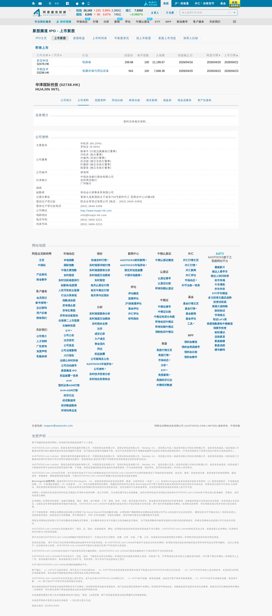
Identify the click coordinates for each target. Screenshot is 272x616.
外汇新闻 (191, 270)
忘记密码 (41, 307)
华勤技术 (43, 69)
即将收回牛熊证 (164, 321)
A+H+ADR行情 (69, 390)
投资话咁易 (219, 301)
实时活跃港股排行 (68, 280)
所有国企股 (68, 305)
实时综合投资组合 (99, 379)
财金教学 (41, 279)
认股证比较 (164, 283)
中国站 (42, 265)
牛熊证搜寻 (164, 306)
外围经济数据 (164, 384)
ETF (69, 330)
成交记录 (100, 333)
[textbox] (208, 12)
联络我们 (41, 317)
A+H (68, 380)
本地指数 (69, 260)
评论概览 (133, 293)
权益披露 (100, 353)
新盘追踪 (220, 345)
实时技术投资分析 (99, 374)
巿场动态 (191, 280)
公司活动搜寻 (69, 365)
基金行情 (191, 308)
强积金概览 (190, 341)
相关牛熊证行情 (100, 290)
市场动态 (164, 360)
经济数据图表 (69, 405)
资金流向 (100, 343)
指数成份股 (68, 300)
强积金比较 (190, 351)
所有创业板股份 (69, 315)
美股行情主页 (164, 350)
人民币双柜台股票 (68, 290)
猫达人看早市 (220, 271)
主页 (41, 260)
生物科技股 (68, 325)
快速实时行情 (99, 260)
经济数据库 (68, 400)
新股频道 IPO (69, 370)
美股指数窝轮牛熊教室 (220, 323)
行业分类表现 (69, 295)
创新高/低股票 (69, 285)
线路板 (86, 62)
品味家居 (220, 336)
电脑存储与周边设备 (95, 70)
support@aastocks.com (58, 425)
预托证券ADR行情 (69, 385)
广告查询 (41, 346)
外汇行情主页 (191, 260)
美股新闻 (164, 374)
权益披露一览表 (69, 375)
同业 (99, 348)
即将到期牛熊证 (164, 326)
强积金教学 (190, 356)
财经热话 (220, 310)
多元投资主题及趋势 (220, 297)
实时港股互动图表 (99, 275)
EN (57, 3)
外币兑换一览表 (191, 285)
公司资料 (100, 368)
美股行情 (164, 355)
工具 (190, 323)
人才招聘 (41, 341)
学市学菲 (220, 288)
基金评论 (133, 308)
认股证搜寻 (164, 278)
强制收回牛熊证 (164, 331)
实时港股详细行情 (99, 265)
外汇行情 (191, 265)
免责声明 (41, 351)
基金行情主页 (191, 303)
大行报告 (69, 355)
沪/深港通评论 (133, 303)
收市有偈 (220, 280)
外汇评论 (133, 313)
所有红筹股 (68, 310)
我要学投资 (219, 327)
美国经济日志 (164, 379)
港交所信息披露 (133, 270)
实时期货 (69, 275)
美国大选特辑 (220, 306)
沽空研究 (69, 340)
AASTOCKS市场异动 (100, 363)
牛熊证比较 (164, 311)
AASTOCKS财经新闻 (133, 260)
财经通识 (220, 332)
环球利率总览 (69, 410)
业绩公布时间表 (69, 360)
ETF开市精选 (219, 293)
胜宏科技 (43, 60)
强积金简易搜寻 (191, 346)
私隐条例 (41, 356)
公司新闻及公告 (100, 358)
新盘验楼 (220, 341)
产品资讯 (41, 274)
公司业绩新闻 (69, 350)
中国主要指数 (69, 270)
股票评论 (133, 298)
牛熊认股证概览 (164, 260)
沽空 (99, 328)
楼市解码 (220, 349)
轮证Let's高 (220, 319)
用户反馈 (41, 312)
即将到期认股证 (164, 288)
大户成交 (100, 338)
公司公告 (69, 335)
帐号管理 (42, 302)
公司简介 (41, 336)
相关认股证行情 (100, 285)
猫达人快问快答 (220, 275)
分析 (164, 365)
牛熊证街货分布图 (164, 316)
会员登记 (41, 297)
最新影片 (220, 267)
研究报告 (133, 318)
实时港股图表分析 (99, 270)
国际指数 (69, 265)
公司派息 (69, 345)
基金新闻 (191, 313)
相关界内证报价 (100, 295)
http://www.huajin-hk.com (96, 210)
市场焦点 (220, 314)
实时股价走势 (100, 323)
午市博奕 (220, 284)
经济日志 (69, 395)
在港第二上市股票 (68, 320)
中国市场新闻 (133, 275)
